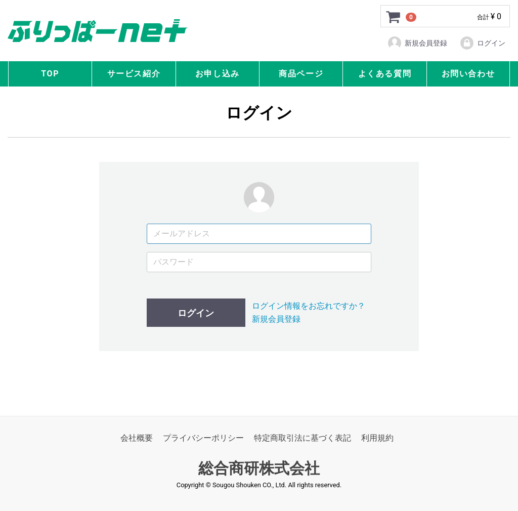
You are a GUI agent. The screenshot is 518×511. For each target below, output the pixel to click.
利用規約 (377, 438)
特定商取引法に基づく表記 (302, 438)
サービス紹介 (134, 73)
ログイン (482, 43)
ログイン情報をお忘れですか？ (308, 306)
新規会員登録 (417, 43)
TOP (50, 73)
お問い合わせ (468, 73)
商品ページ (301, 73)
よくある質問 (385, 73)
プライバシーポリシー (203, 438)
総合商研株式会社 (259, 469)
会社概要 (136, 438)
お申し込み (217, 73)
